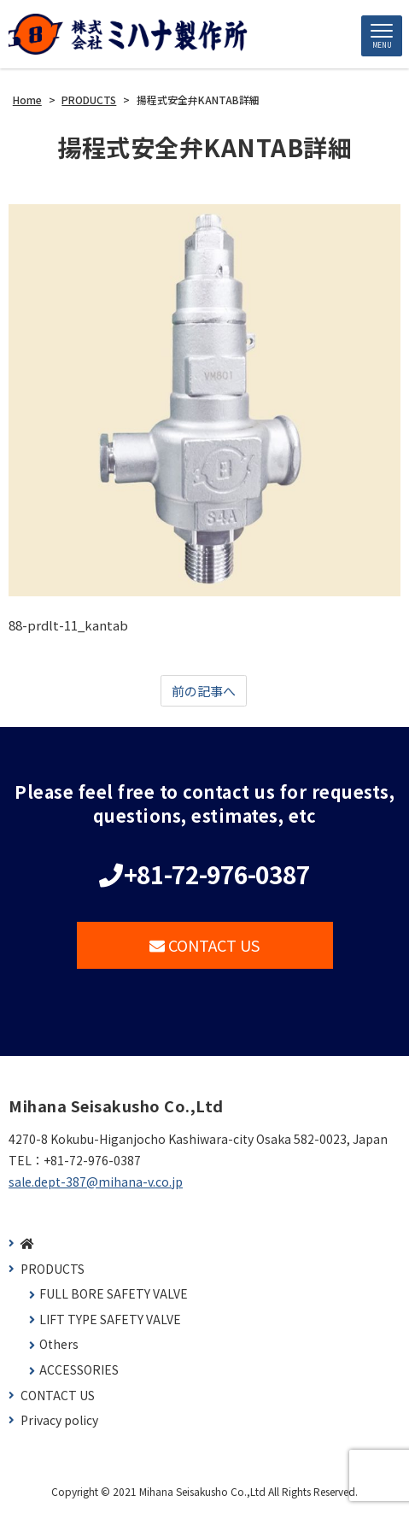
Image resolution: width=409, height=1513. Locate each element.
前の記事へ (204, 691)
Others (59, 1344)
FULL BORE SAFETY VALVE (113, 1294)
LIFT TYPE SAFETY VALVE (110, 1319)
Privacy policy (59, 1420)
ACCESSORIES (79, 1370)
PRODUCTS (52, 1269)
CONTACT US (204, 945)
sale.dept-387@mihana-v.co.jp (96, 1181)
